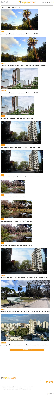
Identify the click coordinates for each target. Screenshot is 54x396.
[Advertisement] (27, 361)
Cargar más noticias (27, 349)
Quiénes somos (43, 379)
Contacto (50, 379)
